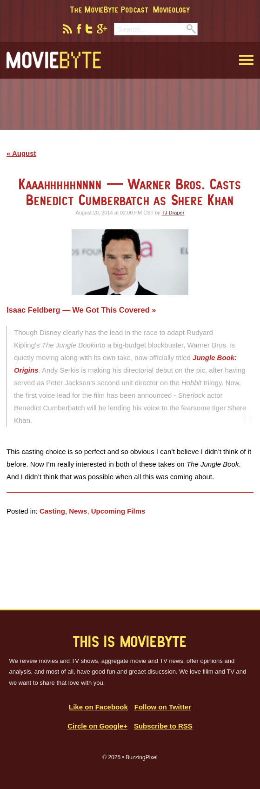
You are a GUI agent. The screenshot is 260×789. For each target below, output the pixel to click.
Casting (52, 511)
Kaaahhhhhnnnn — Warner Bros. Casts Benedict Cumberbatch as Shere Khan (130, 191)
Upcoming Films (118, 511)
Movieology (171, 9)
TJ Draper (172, 212)
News (78, 511)
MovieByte (54, 60)
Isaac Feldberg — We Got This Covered (79, 310)
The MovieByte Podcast (109, 9)
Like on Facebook (98, 707)
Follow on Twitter (162, 707)
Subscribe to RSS (163, 726)
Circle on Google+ (97, 726)
